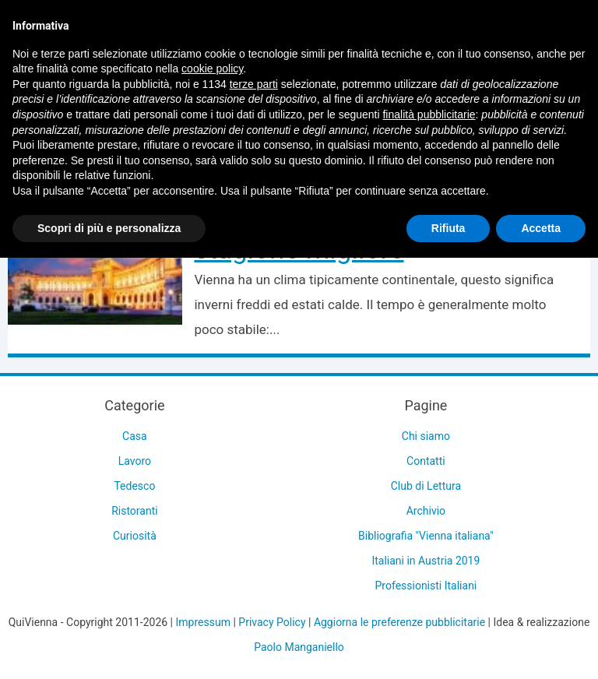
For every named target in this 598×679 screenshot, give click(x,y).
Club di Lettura (426, 486)
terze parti (254, 84)
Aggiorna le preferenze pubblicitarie (399, 622)
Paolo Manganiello (299, 647)
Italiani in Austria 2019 (425, 560)
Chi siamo (426, 436)
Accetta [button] (541, 228)
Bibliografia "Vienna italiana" (426, 535)
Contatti (425, 461)
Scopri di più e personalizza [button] (109, 228)
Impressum (203, 622)
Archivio (425, 511)
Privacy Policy (271, 622)
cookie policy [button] (212, 68)
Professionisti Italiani (426, 585)
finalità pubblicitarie (428, 114)
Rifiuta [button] (448, 228)
